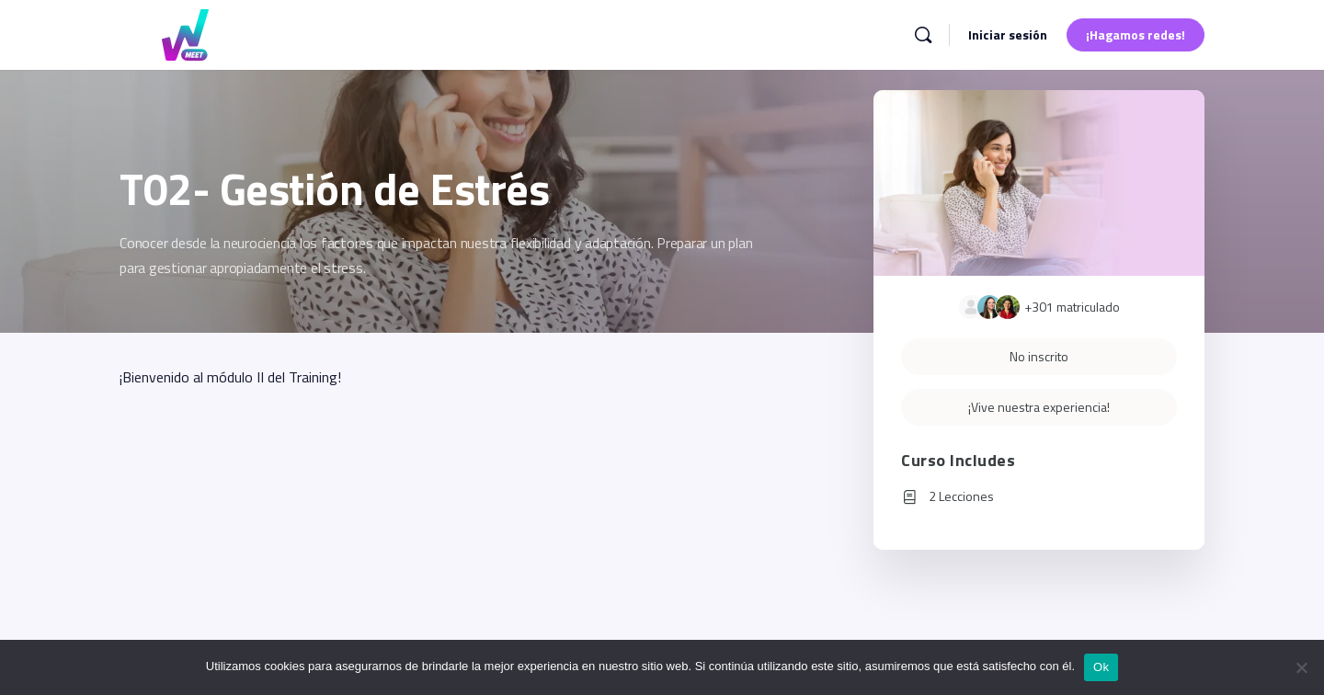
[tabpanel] (448, 377)
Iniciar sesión (1007, 34)
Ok (1101, 667)
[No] (1301, 667)
